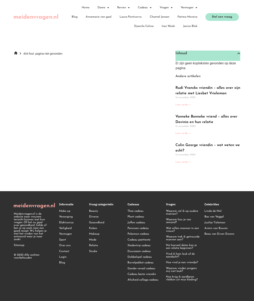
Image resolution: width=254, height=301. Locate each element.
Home (85, 7)
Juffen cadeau (136, 222)
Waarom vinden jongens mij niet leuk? (181, 270)
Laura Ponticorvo (131, 16)
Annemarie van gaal (99, 16)
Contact (64, 251)
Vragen (166, 7)
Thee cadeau (135, 211)
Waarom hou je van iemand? (178, 221)
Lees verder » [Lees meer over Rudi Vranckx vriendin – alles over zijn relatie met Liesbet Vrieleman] (183, 105)
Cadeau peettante (139, 239)
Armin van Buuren (216, 228)
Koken (93, 228)
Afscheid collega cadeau (143, 279)
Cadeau (145, 7)
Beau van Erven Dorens (219, 233)
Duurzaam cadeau (139, 251)
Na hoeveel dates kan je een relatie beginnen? (181, 247)
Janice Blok (190, 26)
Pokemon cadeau (138, 233)
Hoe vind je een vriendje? (182, 262)
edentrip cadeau (140, 245)
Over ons (65, 245)
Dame (103, 7)
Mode (92, 239)
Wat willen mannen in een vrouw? (182, 230)
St (129, 245)
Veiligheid (65, 228)
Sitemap (19, 245)
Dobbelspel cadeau (140, 257)
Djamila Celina (144, 26)
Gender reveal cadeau (141, 268)
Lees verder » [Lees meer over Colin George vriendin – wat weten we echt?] (183, 162)
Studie (93, 251)
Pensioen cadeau (138, 228)
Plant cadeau (136, 216)
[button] (238, 53)
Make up (64, 211)
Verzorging (66, 216)
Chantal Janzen (159, 16)
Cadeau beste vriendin (142, 274)
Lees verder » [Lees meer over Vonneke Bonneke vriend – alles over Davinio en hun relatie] (183, 133)
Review (123, 7)
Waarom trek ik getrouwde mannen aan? (183, 238)
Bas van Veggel (214, 216)
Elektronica (66, 222)
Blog (75, 16)
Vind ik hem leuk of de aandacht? (180, 255)
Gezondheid (96, 222)
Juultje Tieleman (214, 222)
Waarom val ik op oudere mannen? (182, 212)
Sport (62, 239)
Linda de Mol (213, 211)
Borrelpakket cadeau (141, 262)
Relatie (93, 245)
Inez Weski (168, 26)
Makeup (94, 233)
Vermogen (189, 7)
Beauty (93, 211)
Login (63, 257)
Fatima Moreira (187, 16)
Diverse (94, 216)
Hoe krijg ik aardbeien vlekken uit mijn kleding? (182, 278)
